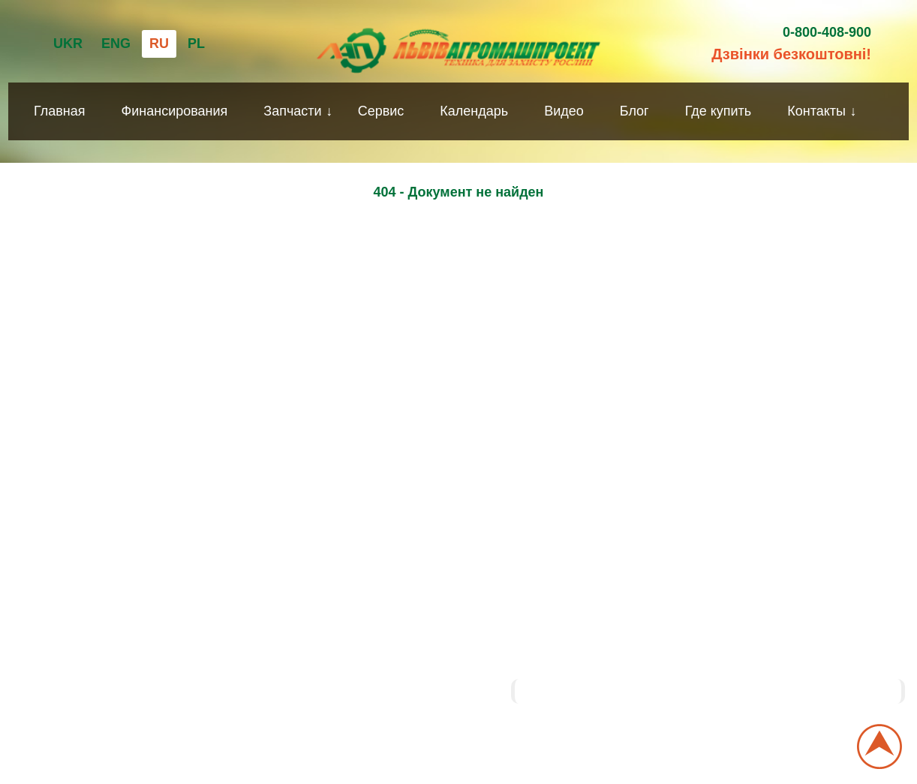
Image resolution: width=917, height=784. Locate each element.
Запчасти (292, 111)
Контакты (816, 111)
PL (196, 43)
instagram (489, 644)
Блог (634, 111)
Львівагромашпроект (591, 691)
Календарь (474, 111)
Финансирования (175, 111)
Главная (60, 111)
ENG (116, 43)
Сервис (381, 111)
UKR (68, 43)
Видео (564, 111)
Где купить (718, 111)
